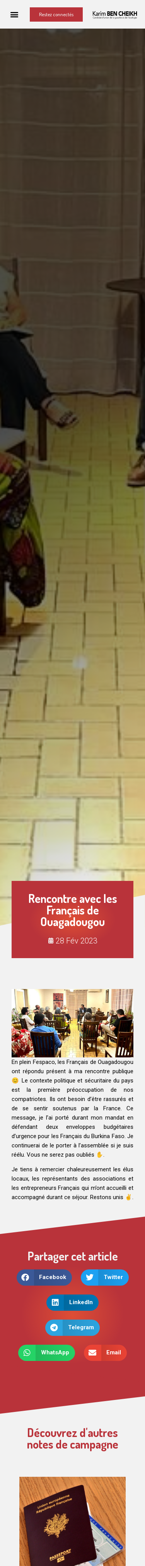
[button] (14, 14)
